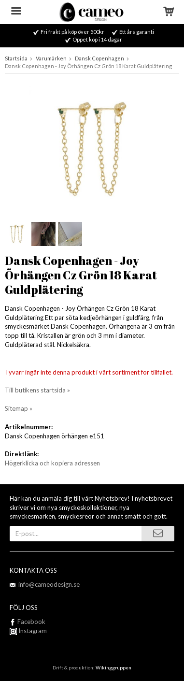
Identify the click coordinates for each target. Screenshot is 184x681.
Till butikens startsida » (37, 390)
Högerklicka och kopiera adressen (52, 463)
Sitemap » (18, 408)
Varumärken (51, 58)
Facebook (31, 621)
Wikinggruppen (113, 667)
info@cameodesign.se (49, 584)
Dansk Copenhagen (99, 58)
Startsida (16, 58)
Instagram (28, 631)
